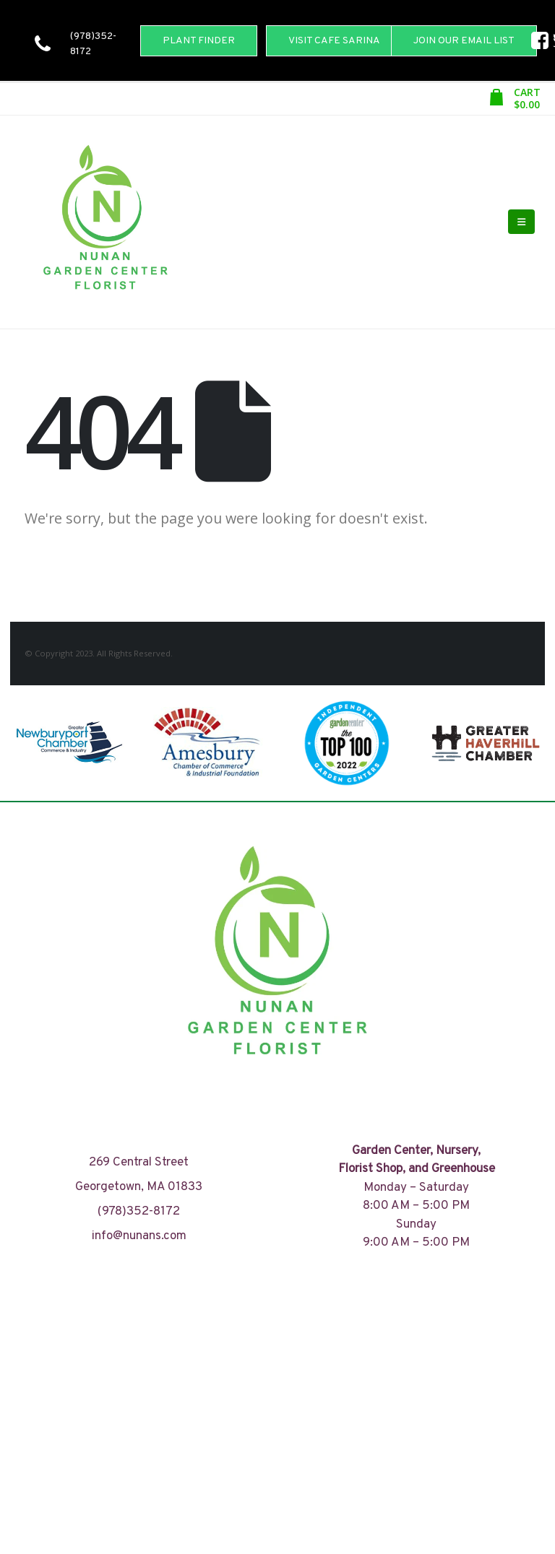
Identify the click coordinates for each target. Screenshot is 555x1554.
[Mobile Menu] (521, 221)
